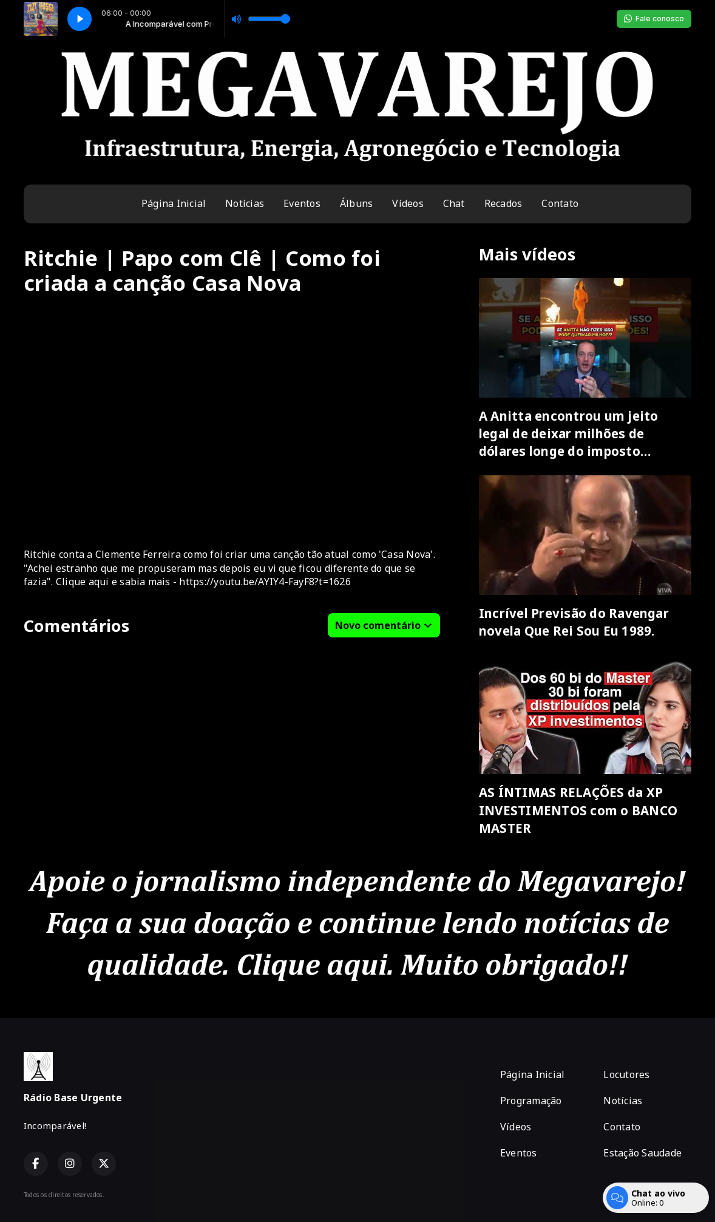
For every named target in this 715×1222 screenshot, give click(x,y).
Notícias (244, 203)
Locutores (626, 1074)
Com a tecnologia (649, 1194)
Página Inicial (173, 203)
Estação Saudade (642, 1152)
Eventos (301, 203)
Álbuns (356, 203)
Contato (559, 203)
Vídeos (407, 203)
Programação (531, 1100)
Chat (454, 203)
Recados (503, 203)
